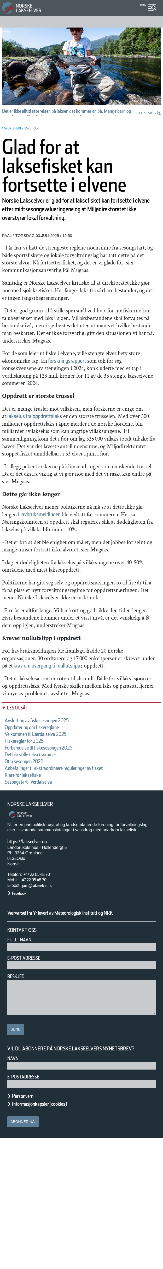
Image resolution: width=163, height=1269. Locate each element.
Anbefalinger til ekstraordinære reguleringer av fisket (74, 885)
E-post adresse (27, 1082)
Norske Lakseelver (35, 922)
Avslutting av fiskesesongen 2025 (48, 838)
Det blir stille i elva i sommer (42, 872)
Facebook (22, 1010)
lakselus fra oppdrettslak (80, 473)
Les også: (19, 825)
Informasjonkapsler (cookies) (49, 1235)
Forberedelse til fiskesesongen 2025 (52, 865)
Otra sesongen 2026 (31, 879)
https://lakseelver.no (33, 959)
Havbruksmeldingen (96, 586)
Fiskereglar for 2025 (31, 858)
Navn (13, 1189)
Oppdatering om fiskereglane (43, 845)
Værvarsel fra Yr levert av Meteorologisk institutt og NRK (75, 1033)
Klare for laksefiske (29, 892)
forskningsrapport (38, 418)
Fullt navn (21, 1064)
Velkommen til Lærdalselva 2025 (47, 851)
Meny (142, 5)
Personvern (26, 1227)
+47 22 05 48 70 (41, 991)
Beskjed (17, 1100)
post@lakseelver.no (42, 1002)
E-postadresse (26, 1208)
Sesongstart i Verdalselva (38, 899)
